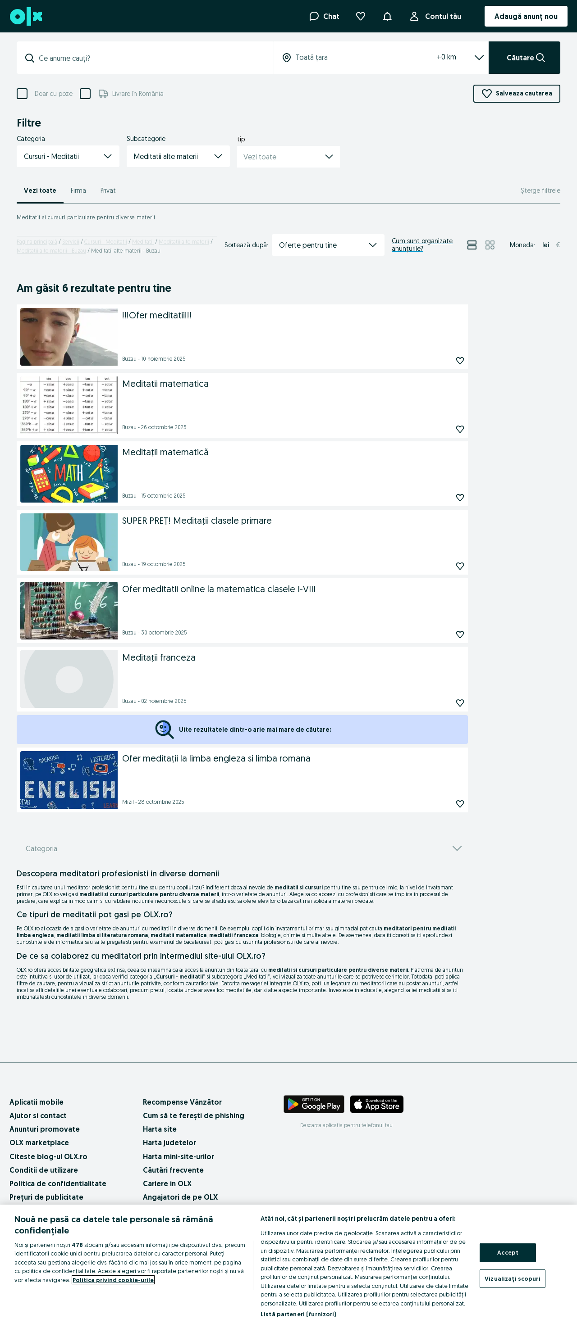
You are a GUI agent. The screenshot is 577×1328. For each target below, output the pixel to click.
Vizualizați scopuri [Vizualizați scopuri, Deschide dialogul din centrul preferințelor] (512, 1278)
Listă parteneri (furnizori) (298, 1314)
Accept (507, 1252)
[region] (288, 1266)
